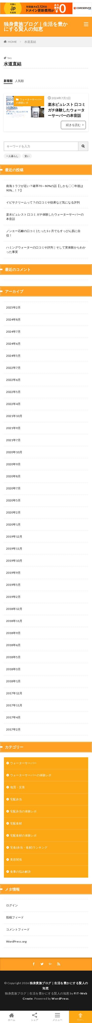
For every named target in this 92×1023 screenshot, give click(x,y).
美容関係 (16, 859)
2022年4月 (13, 404)
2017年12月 (14, 693)
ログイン (12, 905)
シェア (34, 1017)
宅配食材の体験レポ (23, 835)
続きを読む (73, 125)
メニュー (57, 1017)
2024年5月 (13, 355)
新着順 (8, 81)
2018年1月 (13, 681)
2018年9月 (13, 633)
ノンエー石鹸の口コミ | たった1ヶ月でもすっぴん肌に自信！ (43, 233)
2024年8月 (13, 319)
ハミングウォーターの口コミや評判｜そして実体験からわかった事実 (46, 250)
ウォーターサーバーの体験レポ (29, 101)
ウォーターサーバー (23, 763)
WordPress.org (16, 941)
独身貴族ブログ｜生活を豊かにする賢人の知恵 (35, 26)
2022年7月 (13, 368)
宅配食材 (16, 823)
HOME (12, 42)
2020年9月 (13, 464)
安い (27, 156)
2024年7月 (13, 331)
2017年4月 (13, 717)
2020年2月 (13, 512)
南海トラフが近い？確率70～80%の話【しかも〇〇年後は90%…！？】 (44, 188)
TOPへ (80, 1017)
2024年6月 (13, 343)
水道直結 (30, 42)
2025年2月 (13, 307)
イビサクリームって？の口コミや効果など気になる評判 (43, 202)
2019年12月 (14, 536)
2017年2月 (13, 729)
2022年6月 (13, 380)
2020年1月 (13, 524)
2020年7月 (13, 488)
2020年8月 (13, 476)
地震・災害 (17, 787)
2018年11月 (14, 621)
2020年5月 (13, 500)
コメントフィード (18, 929)
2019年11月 (14, 548)
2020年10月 (14, 452)
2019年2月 (13, 597)
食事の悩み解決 (20, 871)
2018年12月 (14, 609)
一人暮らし (12, 156)
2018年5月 (13, 657)
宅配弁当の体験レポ (23, 811)
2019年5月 (13, 585)
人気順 (19, 81)
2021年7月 (13, 440)
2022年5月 (13, 392)
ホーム (11, 1017)
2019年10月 (14, 560)
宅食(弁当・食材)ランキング (28, 847)
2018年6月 (13, 645)
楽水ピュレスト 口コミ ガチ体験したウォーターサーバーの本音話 (66, 110)
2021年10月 (14, 416)
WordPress (60, 998)
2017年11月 (14, 705)
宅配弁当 (16, 799)
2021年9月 (13, 428)
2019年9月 (13, 572)
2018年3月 (13, 669)
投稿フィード (15, 917)
